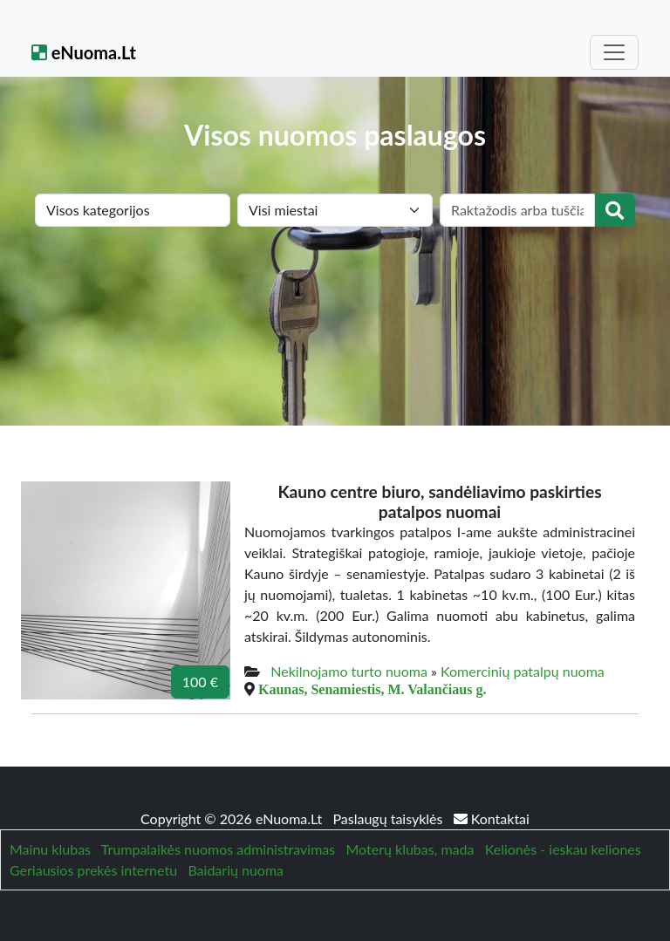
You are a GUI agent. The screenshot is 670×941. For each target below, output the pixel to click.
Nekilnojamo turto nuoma (348, 671)
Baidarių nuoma (236, 870)
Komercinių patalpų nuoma (523, 671)
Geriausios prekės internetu (93, 870)
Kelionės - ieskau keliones (563, 849)
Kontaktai (492, 818)
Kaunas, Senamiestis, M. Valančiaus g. (372, 689)
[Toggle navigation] (614, 52)
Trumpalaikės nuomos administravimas (218, 849)
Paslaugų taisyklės (389, 818)
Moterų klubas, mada (409, 849)
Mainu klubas (50, 849)
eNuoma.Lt (83, 52)
